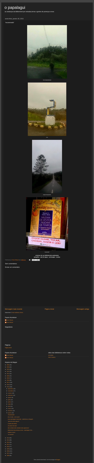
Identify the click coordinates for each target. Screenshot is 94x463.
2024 (8, 367)
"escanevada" (11, 414)
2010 (8, 446)
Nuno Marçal (10, 320)
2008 (8, 451)
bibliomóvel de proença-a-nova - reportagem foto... (20, 430)
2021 (8, 373)
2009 (8, 448)
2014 (8, 437)
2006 (8, 455)
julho (9, 399)
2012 (8, 442)
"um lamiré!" (11, 434)
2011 (8, 444)
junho (9, 402)
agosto (10, 397)
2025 (8, 364)
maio (9, 404)
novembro (10, 390)
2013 (8, 440)
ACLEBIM (50, 355)
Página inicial (49, 309)
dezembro (10, 388)
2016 (8, 384)
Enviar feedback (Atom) (17, 312)
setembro (10, 395)
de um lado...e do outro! (14, 417)
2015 (8, 386)
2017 (8, 382)
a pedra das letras (12, 423)
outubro (10, 393)
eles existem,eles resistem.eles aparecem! (18, 428)
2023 (8, 369)
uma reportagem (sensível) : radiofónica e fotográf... (21, 419)
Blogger (58, 459)
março (9, 408)
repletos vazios (11, 432)
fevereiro (10, 410)
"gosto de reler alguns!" (13, 421)
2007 (8, 453)
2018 (8, 380)
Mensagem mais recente (13, 309)
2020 (8, 375)
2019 (8, 378)
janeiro (10, 412)
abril (9, 406)
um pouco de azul (12, 425)
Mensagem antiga (83, 309)
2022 (8, 371)
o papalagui (15, 7)
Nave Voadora (51, 357)
